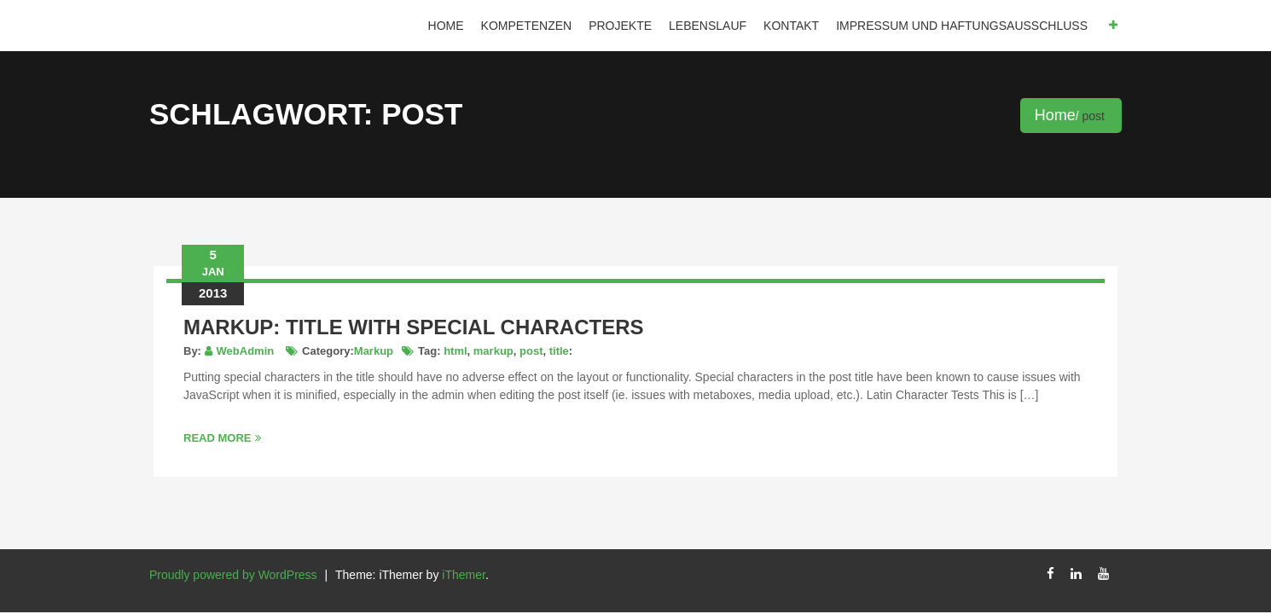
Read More (222, 438)
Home (446, 25)
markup (493, 351)
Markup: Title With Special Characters (413, 327)
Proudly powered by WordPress (233, 575)
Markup (373, 351)
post (531, 351)
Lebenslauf (707, 25)
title (559, 351)
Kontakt (791, 25)
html (455, 351)
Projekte (620, 25)
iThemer (463, 575)
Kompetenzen (526, 25)
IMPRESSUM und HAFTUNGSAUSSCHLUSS (962, 25)
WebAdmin (246, 351)
